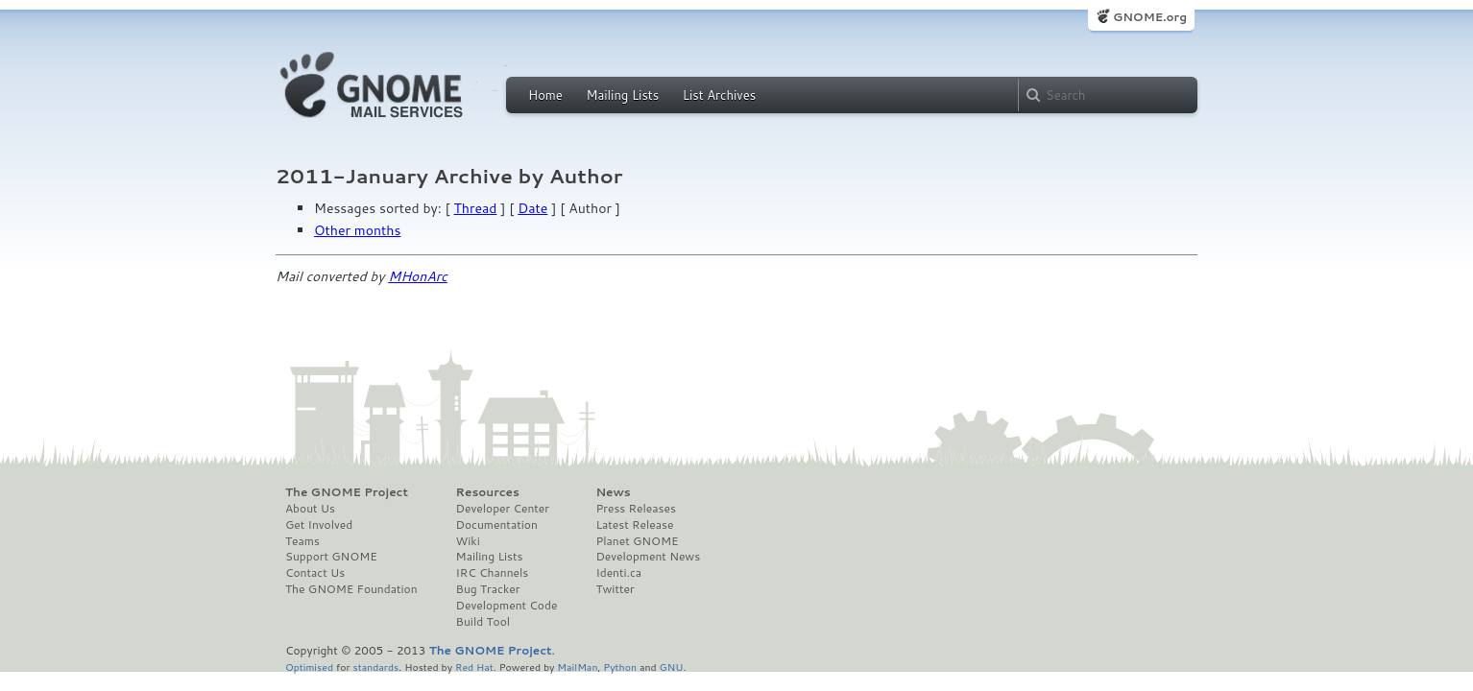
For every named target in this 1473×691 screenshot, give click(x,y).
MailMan (577, 666)
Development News (647, 556)
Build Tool (483, 622)
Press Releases (635, 508)
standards (375, 666)
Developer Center (502, 508)
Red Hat (474, 666)
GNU (672, 666)
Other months (357, 230)
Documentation (497, 525)
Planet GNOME (636, 541)
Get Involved (318, 525)
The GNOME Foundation (351, 589)
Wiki (468, 541)
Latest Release (634, 525)
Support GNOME (331, 556)
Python (620, 666)
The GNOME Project (346, 492)
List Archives (719, 95)
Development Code (507, 605)
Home (545, 95)
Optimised (309, 666)
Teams (302, 541)
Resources (487, 492)
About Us (310, 508)
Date (532, 208)
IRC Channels (492, 573)
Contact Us (315, 573)
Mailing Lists (622, 95)
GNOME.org (1150, 17)
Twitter (614, 589)
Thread (475, 208)
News (612, 492)
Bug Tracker (488, 589)
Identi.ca (618, 573)
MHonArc (417, 276)
